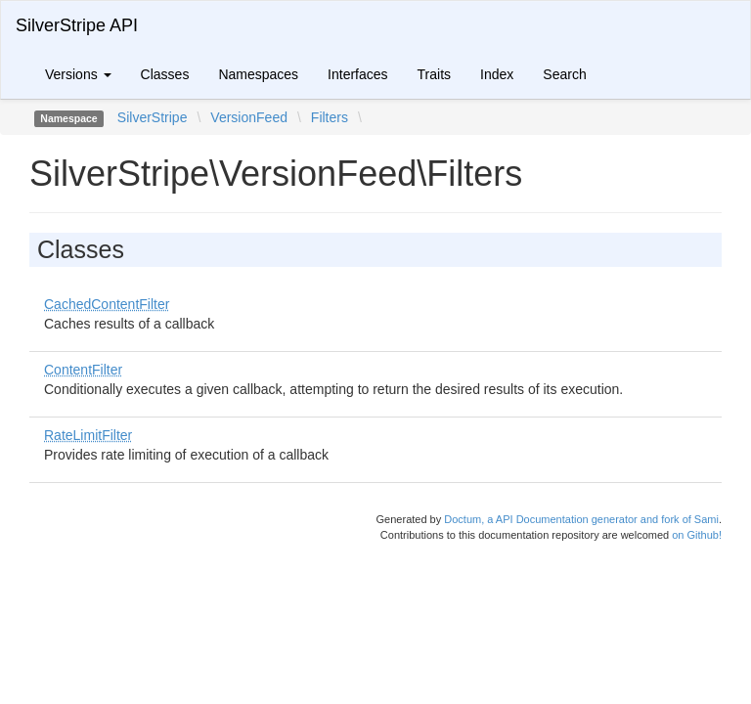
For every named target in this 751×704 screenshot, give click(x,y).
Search (564, 74)
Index (496, 74)
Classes (165, 74)
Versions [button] (78, 74)
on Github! (697, 535)
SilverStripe (152, 117)
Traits (434, 74)
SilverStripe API (77, 25)
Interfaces (357, 74)
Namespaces (258, 74)
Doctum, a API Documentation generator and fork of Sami (581, 519)
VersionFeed (248, 117)
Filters (329, 117)
